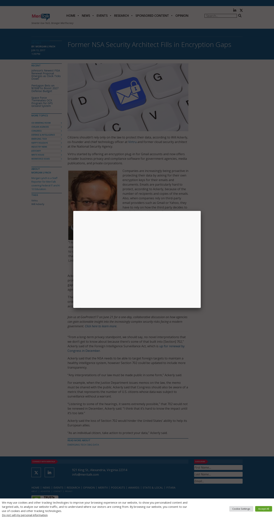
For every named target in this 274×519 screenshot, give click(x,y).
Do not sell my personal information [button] (25, 515)
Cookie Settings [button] (241, 508)
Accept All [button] (263, 508)
